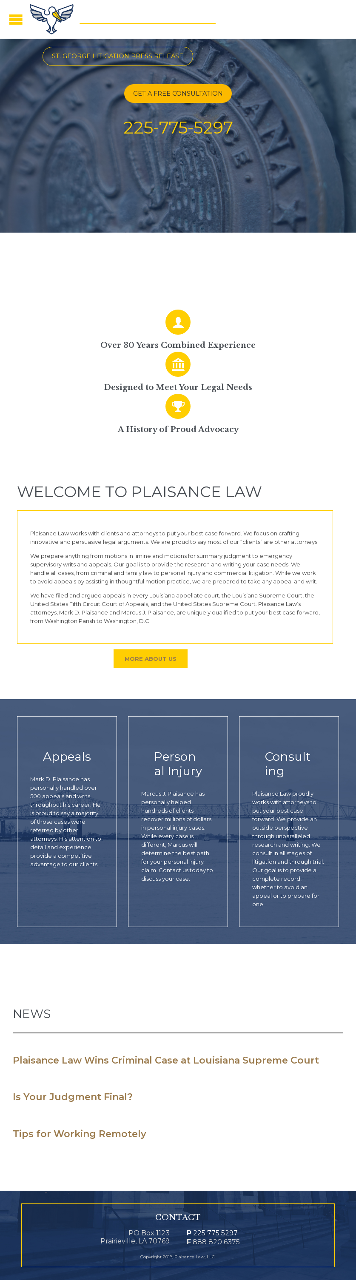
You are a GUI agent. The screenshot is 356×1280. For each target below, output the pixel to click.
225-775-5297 (178, 127)
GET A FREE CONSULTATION (178, 93)
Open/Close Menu (16, 19)
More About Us (151, 658)
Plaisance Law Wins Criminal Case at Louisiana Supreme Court (166, 1060)
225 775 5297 (212, 1233)
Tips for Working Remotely (79, 1134)
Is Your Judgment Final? (73, 1097)
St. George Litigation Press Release (117, 56)
